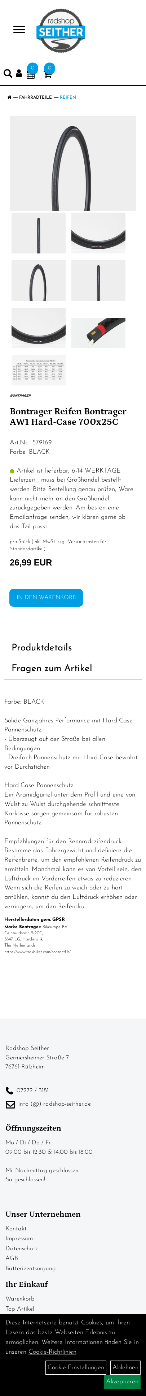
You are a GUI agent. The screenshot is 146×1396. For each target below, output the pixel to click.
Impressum (19, 1238)
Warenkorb (20, 1299)
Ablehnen (125, 1367)
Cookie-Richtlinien (52, 1352)
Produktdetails (42, 648)
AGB (11, 1258)
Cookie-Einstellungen (76, 1367)
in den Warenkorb (46, 598)
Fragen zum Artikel (52, 669)
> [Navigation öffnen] (16, 30)
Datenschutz (21, 1249)
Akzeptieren (122, 1381)
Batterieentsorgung (30, 1268)
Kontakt (16, 1229)
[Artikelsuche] (8, 75)
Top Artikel (19, 1309)
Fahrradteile (35, 97)
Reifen (68, 97)
